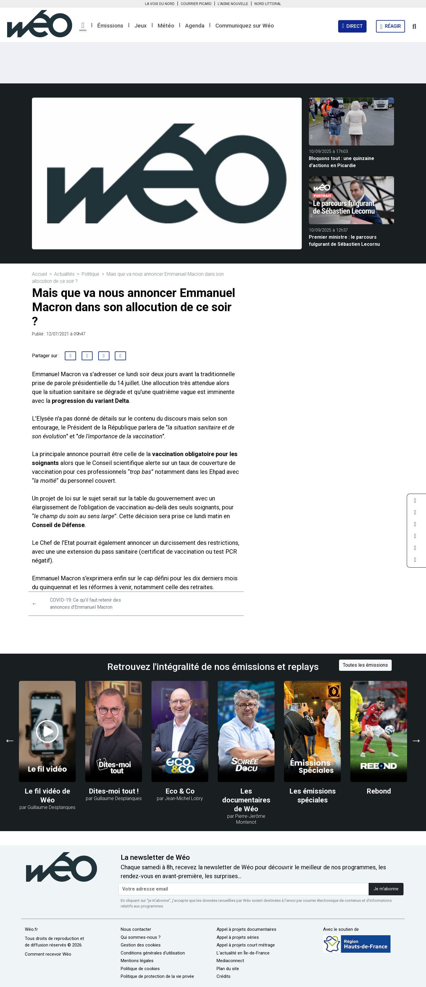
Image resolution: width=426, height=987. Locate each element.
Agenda (194, 25)
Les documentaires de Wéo (246, 800)
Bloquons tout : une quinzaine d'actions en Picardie (341, 162)
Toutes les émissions (365, 665)
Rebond (379, 791)
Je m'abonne (386, 888)
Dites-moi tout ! (114, 791)
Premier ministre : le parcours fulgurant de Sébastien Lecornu (344, 240)
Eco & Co (180, 791)
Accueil (39, 274)
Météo (166, 25)
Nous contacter (136, 929)
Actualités (64, 274)
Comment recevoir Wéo (48, 954)
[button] (82, 27)
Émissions (110, 25)
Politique (90, 274)
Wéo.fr (31, 929)
